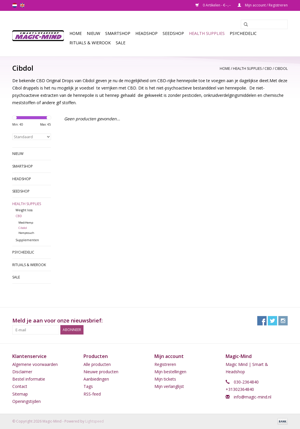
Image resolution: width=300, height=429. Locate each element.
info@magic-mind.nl (252, 397)
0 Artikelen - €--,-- (213, 5)
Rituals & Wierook (90, 42)
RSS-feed (92, 394)
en (22, 5)
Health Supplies (207, 33)
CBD (268, 68)
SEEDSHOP (173, 33)
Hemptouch (26, 233)
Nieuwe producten (100, 371)
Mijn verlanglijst (169, 386)
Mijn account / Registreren (263, 5)
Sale (120, 42)
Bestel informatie (28, 379)
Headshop (146, 33)
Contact (19, 386)
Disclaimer (22, 371)
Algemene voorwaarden (35, 364)
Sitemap (20, 394)
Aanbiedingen (96, 379)
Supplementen (27, 240)
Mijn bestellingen (170, 371)
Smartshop (117, 33)
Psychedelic (243, 33)
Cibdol (281, 68)
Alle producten (97, 364)
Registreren (165, 364)
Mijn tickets (165, 379)
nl (14, 5)
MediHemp (25, 222)
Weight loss (24, 210)
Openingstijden (26, 401)
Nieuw (93, 33)
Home (75, 33)
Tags (88, 386)
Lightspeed (94, 421)
